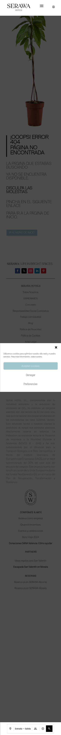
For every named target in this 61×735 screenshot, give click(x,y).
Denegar (30, 375)
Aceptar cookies (30, 366)
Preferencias (30, 384)
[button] (56, 347)
